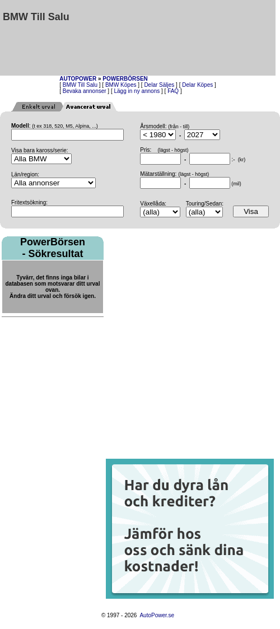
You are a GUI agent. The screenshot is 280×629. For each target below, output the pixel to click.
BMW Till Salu (80, 85)
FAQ (173, 91)
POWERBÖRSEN (125, 79)
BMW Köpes (121, 85)
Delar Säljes (159, 85)
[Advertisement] (224, 38)
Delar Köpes (197, 85)
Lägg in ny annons (137, 91)
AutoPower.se (156, 615)
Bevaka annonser (84, 91)
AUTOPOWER (77, 79)
